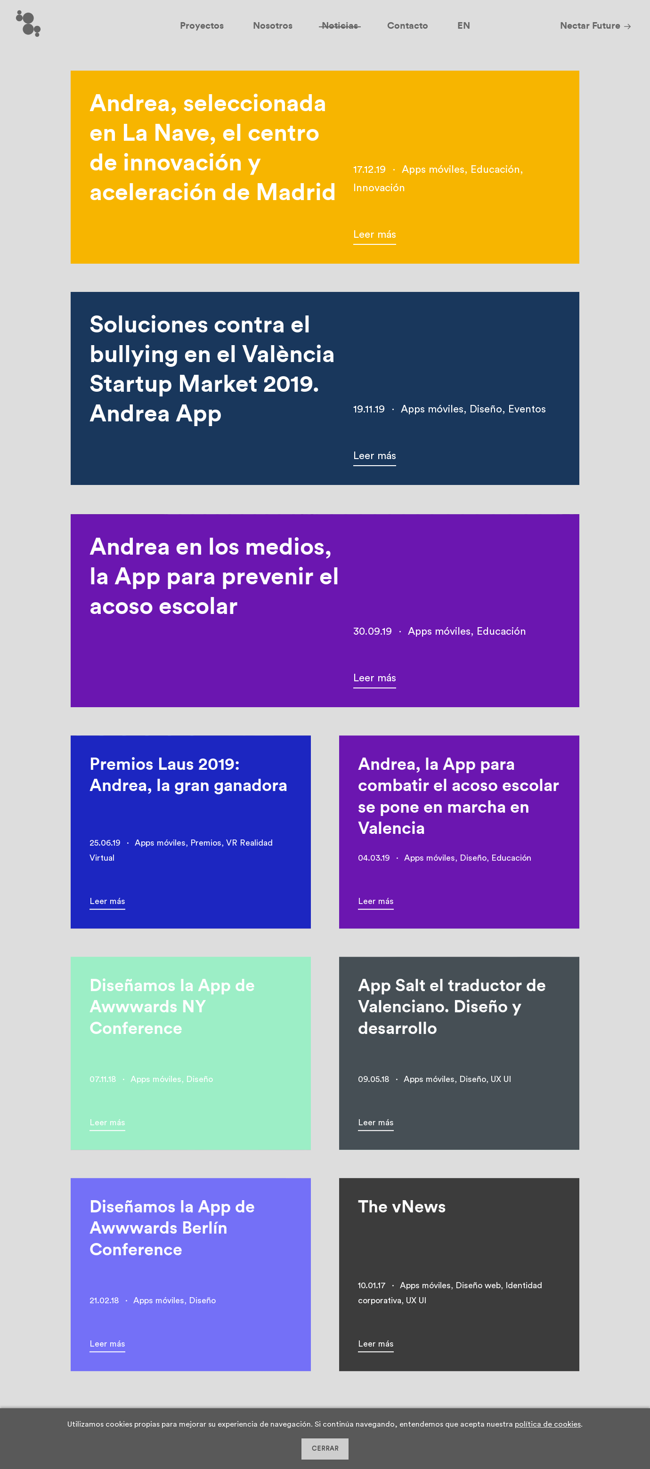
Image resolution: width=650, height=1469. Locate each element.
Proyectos (202, 26)
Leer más (374, 234)
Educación (495, 169)
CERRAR (325, 1448)
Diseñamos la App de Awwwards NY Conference (172, 1010)
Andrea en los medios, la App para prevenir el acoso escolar (214, 580)
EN (463, 26)
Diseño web (478, 1288)
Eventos (527, 409)
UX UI (501, 1082)
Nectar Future (590, 26)
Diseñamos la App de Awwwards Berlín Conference (172, 1231)
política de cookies (548, 1424)
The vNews (402, 1210)
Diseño (486, 409)
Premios (205, 845)
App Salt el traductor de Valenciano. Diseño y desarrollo (452, 1010)
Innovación (379, 188)
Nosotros (272, 26)
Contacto (407, 26)
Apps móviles (433, 169)
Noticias (340, 26)
